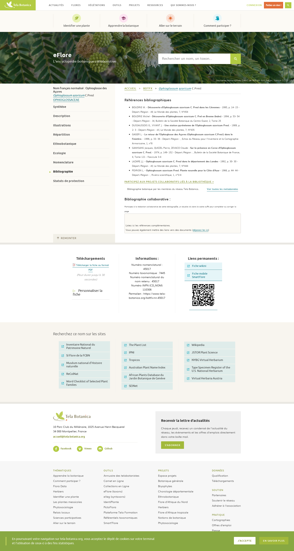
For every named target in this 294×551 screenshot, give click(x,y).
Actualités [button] (56, 5)
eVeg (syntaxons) (114, 496)
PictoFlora (110, 507)
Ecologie (59, 153)
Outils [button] (117, 5)
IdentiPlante (111, 502)
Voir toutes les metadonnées (222, 189)
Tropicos (132, 360)
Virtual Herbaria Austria (204, 378)
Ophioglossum (62, 95)
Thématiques (62, 470)
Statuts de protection (68, 181)
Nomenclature (63, 162)
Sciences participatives (67, 517)
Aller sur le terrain (170, 25)
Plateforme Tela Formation (121, 512)
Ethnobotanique (64, 144)
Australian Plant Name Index (144, 367)
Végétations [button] (96, 5)
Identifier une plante (76, 25)
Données (218, 470)
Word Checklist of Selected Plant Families (85, 383)
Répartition (61, 134)
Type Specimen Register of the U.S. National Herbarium (208, 369)
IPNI (129, 352)
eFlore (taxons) (113, 491)
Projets (163, 470)
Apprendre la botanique (123, 25)
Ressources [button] (155, 5)
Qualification (220, 475)
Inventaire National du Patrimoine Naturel (78, 346)
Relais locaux (61, 512)
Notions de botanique (172, 517)
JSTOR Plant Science (202, 352)
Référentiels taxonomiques (120, 517)
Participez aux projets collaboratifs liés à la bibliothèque (167, 181)
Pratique (218, 514)
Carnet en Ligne (114, 481)
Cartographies (221, 520)
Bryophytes (165, 486)
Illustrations (62, 125)
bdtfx (147, 88)
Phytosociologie (63, 507)
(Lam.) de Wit (236, 80)
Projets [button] (134, 5)
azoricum (78, 95)
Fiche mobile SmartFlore (197, 275)
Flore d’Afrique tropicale (173, 512)
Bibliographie (63, 171)
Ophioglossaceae (66, 100)
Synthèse (59, 107)
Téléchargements (223, 481)
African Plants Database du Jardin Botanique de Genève (144, 376)
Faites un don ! (273, 5)
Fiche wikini (196, 266)
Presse (216, 530)
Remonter (66, 238)
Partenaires (219, 495)
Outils (108, 470)
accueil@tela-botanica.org (69, 436)
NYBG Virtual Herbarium (205, 360)
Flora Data (60, 486)
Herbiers (58, 491)
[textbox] (194, 59)
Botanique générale (170, 481)
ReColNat (70, 374)
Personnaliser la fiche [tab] (87, 293)
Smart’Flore (111, 523)
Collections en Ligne (116, 486)
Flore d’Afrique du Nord (173, 502)
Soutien (217, 490)
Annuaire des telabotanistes (121, 475)
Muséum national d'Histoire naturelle (82, 364)
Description (61, 116)
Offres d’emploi (221, 525)
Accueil (130, 88)
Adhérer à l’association (226, 505)
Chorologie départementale (175, 491)
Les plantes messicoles (67, 502)
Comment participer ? (217, 25)
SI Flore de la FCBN (76, 355)
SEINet (131, 386)
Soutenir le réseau (223, 500)
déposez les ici (200, 230)
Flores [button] (76, 5)
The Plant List (135, 345)
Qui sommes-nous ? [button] (183, 5)
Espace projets (167, 475)
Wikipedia (195, 345)
